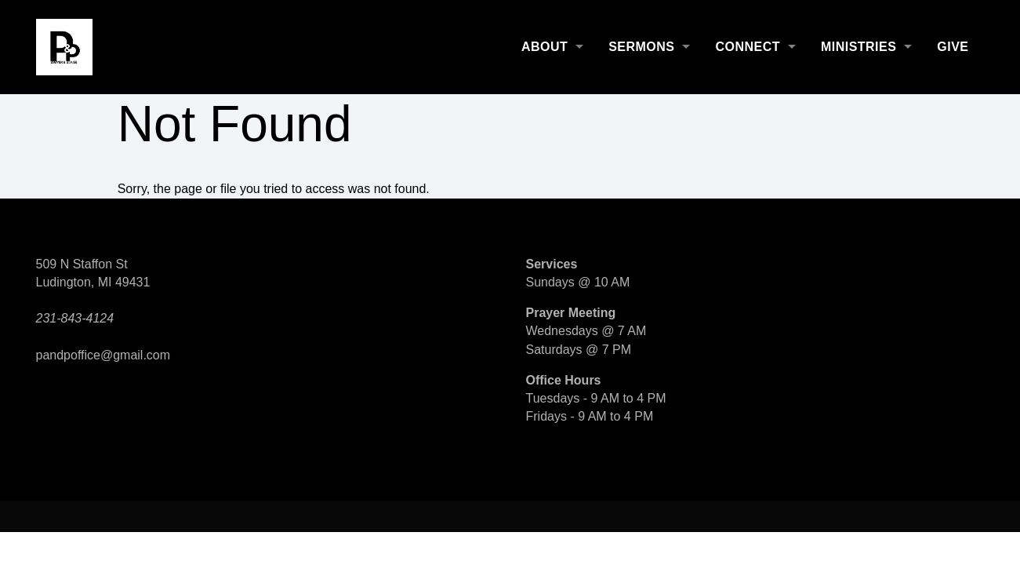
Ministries (858, 46)
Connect (747, 46)
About (544, 46)
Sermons (641, 46)
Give (952, 46)
